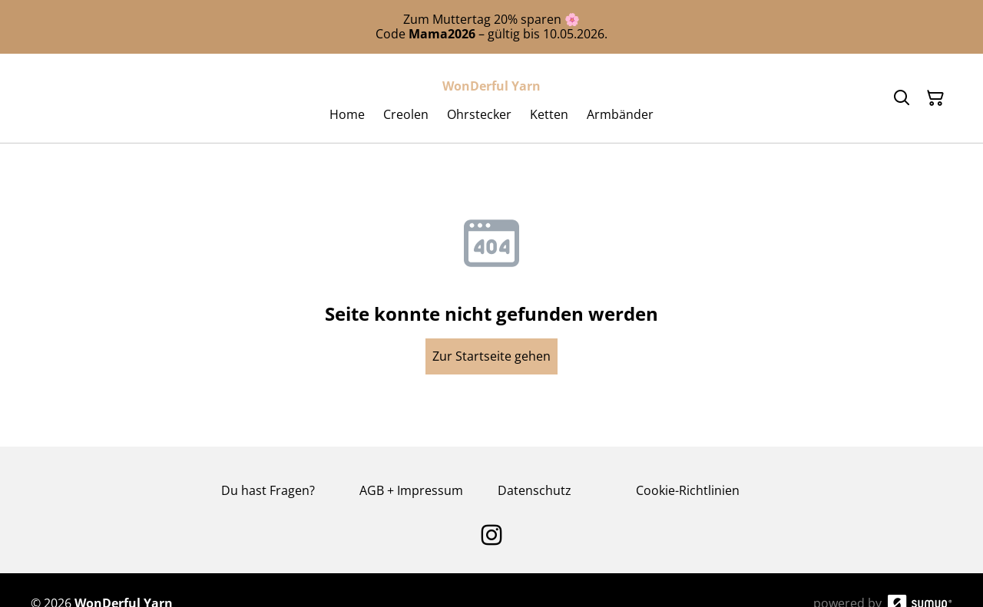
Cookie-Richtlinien (688, 490)
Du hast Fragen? (268, 490)
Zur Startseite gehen (491, 356)
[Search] (901, 98)
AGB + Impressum (411, 490)
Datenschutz (534, 490)
